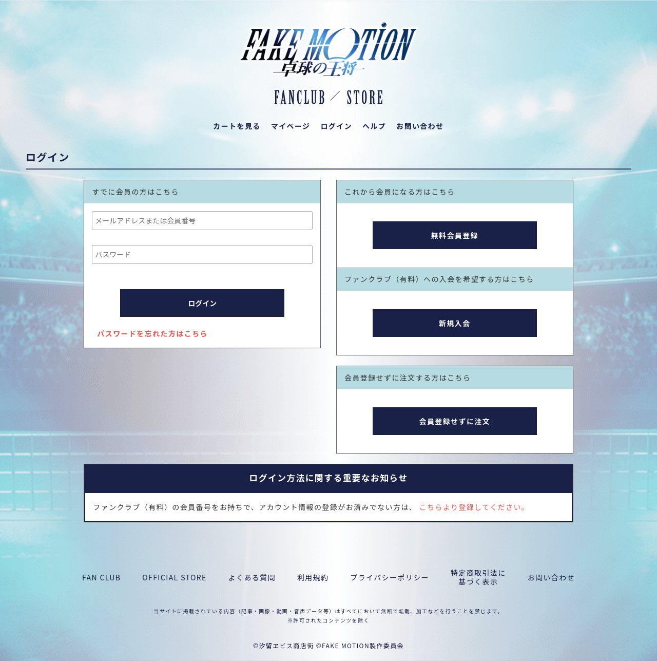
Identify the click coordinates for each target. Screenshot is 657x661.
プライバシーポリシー (389, 577)
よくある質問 (252, 577)
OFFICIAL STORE (174, 577)
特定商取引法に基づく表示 (478, 577)
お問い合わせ (551, 577)
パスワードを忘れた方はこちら (152, 333)
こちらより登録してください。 (474, 507)
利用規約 (313, 577)
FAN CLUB (101, 577)
